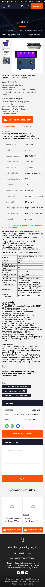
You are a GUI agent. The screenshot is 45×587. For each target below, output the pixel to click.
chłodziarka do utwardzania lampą (16, 396)
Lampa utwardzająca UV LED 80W (17, 386)
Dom (4, 31)
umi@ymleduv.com (10, 2)
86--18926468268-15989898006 (31, 2)
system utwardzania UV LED (14, 391)
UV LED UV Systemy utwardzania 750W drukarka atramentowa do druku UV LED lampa (12, 520)
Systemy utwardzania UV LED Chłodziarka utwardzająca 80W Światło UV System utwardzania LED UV (33, 520)
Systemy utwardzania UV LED (29, 31)
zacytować (37, 6)
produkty (12, 31)
